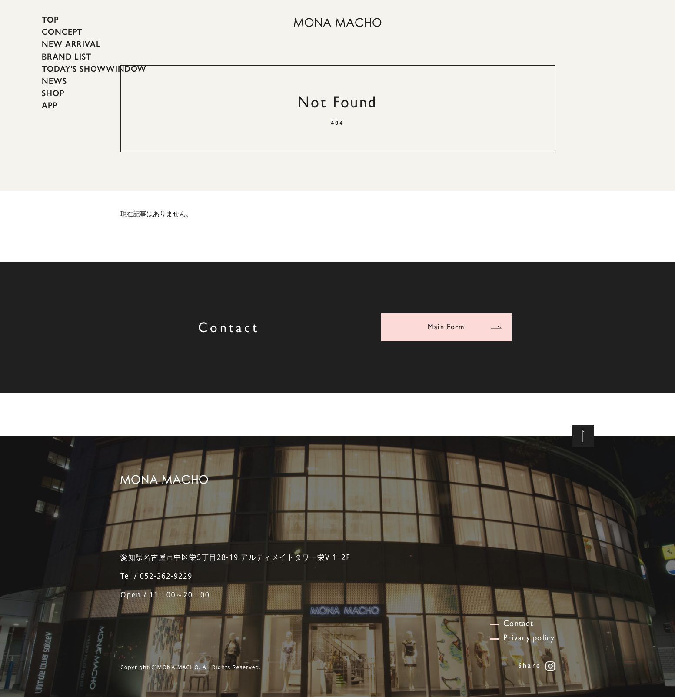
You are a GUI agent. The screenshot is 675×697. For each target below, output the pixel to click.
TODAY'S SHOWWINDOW (94, 68)
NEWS (54, 81)
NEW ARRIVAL (71, 44)
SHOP (53, 93)
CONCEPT (62, 32)
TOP (50, 19)
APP (49, 105)
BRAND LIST (67, 56)
